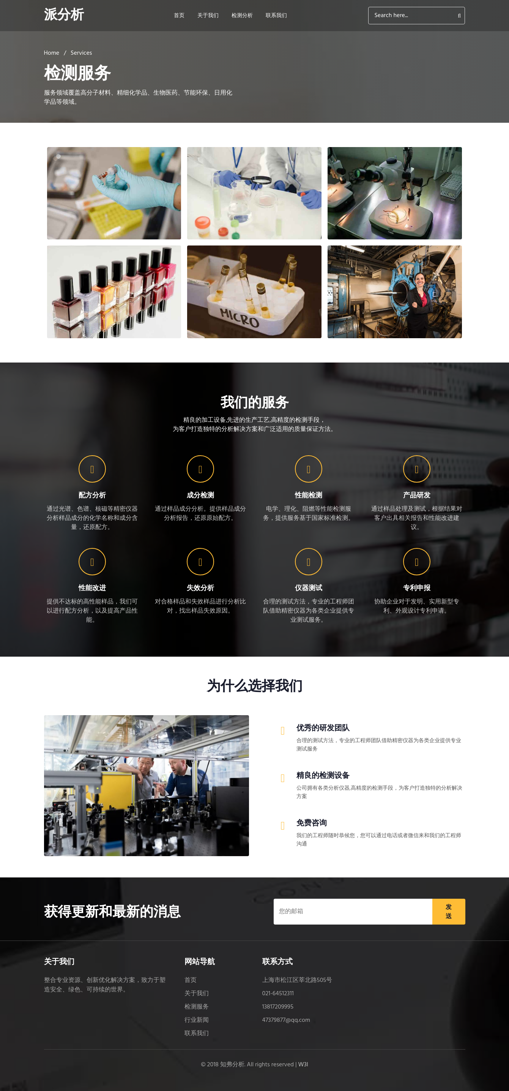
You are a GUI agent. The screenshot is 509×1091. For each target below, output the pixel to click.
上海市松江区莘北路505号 (297, 980)
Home (52, 53)
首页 (180, 15)
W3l (303, 1065)
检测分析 (243, 15)
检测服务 (196, 1007)
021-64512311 (278, 994)
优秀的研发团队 (323, 727)
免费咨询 (311, 822)
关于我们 (209, 15)
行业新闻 (196, 1020)
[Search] (417, 15)
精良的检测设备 (323, 775)
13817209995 (278, 1007)
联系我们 (277, 15)
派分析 (64, 15)
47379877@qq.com (286, 1020)
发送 (449, 911)
